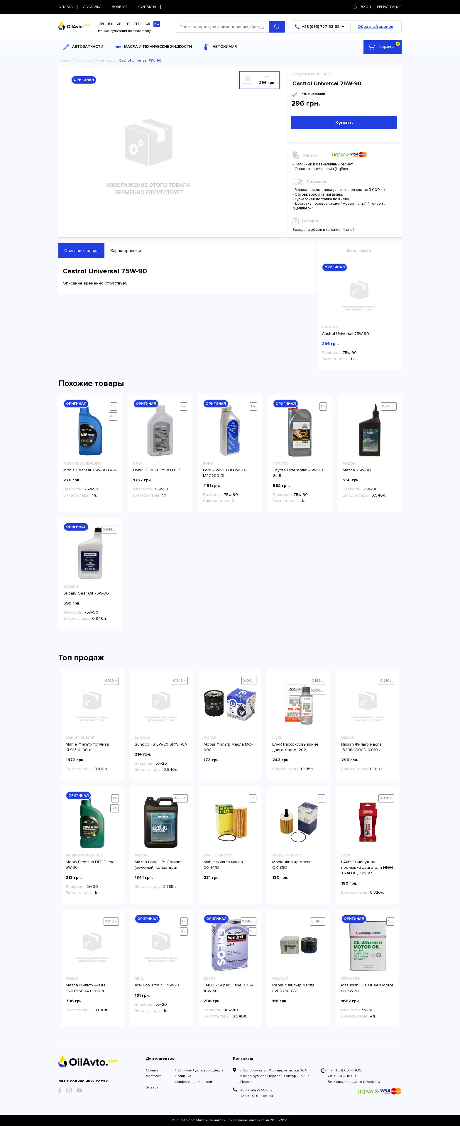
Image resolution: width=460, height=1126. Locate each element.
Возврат (153, 1087)
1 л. (113, 406)
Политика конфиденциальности (193, 1079)
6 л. (113, 416)
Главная (65, 60)
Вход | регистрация (378, 7)
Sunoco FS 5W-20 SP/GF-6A (161, 744)
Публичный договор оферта (199, 1070)
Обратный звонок (375, 26)
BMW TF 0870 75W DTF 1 (157, 470)
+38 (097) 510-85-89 (256, 1096)
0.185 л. (318, 680)
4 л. (184, 931)
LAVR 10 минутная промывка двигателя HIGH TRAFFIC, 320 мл (367, 867)
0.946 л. (388, 406)
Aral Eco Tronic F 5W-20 (157, 985)
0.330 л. (317, 690)
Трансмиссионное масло (95, 60)
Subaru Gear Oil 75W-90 (86, 593)
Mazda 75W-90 (357, 470)
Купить (344, 122)
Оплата (152, 1070)
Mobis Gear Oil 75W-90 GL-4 (90, 470)
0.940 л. (248, 921)
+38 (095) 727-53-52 (256, 1090)
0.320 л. (386, 798)
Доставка (154, 1076)
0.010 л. (386, 680)
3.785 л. (180, 798)
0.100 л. (111, 680)
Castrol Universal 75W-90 (345, 333)
